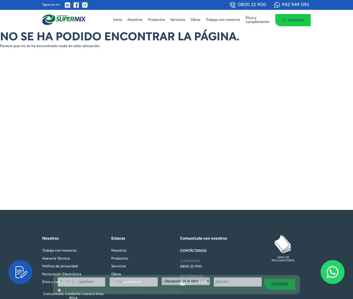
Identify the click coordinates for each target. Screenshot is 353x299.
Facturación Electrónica (61, 274)
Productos (156, 20)
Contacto (296, 20)
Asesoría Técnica (56, 258)
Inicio (117, 20)
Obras (195, 20)
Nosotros (135, 20)
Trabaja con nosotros (223, 20)
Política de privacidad (60, 266)
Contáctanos (193, 251)
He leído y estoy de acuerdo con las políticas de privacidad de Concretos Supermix (120, 290)
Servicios (177, 20)
